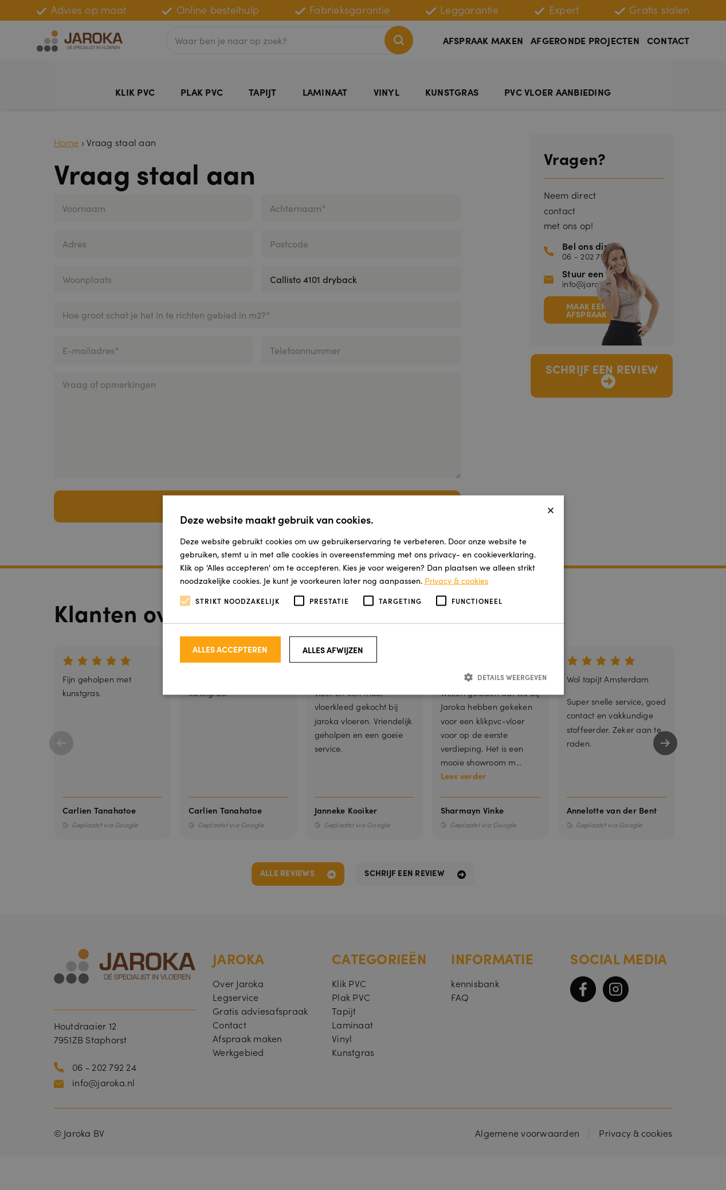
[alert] (363, 595)
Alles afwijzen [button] (333, 649)
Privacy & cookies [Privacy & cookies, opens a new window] (456, 580)
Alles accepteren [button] (230, 648)
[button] (363, 676)
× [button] (551, 508)
